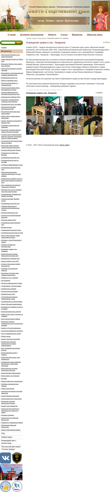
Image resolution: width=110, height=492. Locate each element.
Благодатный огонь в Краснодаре (11, 399)
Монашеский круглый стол (9, 78)
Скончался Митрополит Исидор (11, 150)
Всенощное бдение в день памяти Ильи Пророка (11, 65)
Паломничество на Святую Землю (11, 301)
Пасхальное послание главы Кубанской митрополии (10, 274)
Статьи (64, 35)
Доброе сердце (6, 336)
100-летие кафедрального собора (11, 283)
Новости (52, 35)
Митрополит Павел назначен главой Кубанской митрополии (10, 146)
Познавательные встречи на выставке (9, 161)
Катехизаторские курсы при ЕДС (11, 311)
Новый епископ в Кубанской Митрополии (9, 419)
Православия (6, 437)
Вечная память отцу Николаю (10, 376)
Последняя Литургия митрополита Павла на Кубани (11, 142)
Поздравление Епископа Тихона (11, 230)
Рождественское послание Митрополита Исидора (9, 369)
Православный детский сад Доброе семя (12, 60)
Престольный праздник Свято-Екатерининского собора (10, 89)
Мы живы (4, 378)
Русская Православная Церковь (42, 7)
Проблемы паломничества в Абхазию (10, 385)
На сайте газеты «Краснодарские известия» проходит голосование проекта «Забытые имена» (11, 136)
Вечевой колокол (6, 227)
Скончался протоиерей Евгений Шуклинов (11, 216)
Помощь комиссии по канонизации (11, 381)
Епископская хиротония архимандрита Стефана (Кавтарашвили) (8, 343)
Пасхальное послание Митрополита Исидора (8, 402)
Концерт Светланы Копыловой (10, 339)
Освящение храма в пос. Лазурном (9, 250)
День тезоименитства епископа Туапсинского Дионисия (10, 186)
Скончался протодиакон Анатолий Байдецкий (11, 392)
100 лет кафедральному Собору (11, 333)
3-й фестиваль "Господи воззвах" (11, 286)
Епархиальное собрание (8, 289)
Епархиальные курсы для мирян (11, 104)
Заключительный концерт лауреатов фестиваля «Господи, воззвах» (11, 174)
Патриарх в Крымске (7, 415)
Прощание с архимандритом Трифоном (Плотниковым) (10, 100)
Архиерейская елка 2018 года (10, 203)
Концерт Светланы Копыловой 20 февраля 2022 (11, 122)
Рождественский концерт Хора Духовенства (10, 358)
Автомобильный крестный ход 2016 (12, 233)
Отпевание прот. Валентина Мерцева (9, 154)
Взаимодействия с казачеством (8, 442)
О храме (12, 35)
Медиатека (77, 35)
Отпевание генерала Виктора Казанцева (10, 126)
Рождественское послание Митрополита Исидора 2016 (9, 255)
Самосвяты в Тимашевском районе (12, 422)
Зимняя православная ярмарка (10, 430)
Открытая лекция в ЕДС (8, 220)
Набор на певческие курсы (9, 80)
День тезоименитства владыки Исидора (10, 349)
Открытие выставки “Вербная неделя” (10, 200)
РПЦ (3, 433)
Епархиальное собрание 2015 (10, 258)
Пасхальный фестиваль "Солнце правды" (11, 448)
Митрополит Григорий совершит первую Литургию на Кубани (11, 131)
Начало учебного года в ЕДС (10, 261)
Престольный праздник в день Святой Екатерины (10, 56)
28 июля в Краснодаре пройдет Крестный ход (10, 265)
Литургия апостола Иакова (9, 291)
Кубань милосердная (7, 388)
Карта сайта (64, 145)
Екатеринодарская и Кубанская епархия (73, 7)
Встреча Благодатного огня (9, 213)
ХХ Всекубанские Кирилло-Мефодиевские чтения (9, 298)
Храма (3, 48)
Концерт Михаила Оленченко (10, 396)
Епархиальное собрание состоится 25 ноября (12, 308)
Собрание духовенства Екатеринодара (8, 245)
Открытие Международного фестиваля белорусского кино (10, 93)
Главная (28, 38)
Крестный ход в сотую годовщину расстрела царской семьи (11, 190)
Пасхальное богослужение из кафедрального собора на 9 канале (10, 410)
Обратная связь (95, 35)
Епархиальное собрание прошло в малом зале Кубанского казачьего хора (11, 180)
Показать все (97, 136)
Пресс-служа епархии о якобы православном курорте (10, 236)
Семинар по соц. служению (9, 278)
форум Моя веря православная (10, 373)
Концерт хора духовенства (9, 406)
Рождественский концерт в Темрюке (9, 354)
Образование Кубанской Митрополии (8, 426)
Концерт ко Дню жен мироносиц (11, 328)
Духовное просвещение (31, 35)
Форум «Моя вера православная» (11, 304)
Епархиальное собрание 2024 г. (11, 97)
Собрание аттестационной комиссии (9, 269)
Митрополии (6, 51)
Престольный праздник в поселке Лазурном (11, 69)
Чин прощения (5, 280)
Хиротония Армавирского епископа (12, 331)
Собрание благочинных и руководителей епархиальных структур (10, 208)
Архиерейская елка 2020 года (10, 157)
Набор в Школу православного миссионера (10, 117)
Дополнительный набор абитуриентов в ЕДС (8, 108)
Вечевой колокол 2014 (8, 294)
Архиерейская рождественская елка (10, 168)
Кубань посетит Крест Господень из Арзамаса (12, 315)
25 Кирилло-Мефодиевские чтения (12, 165)
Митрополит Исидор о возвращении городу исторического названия (12, 323)
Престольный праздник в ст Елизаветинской (9, 84)
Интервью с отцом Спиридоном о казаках (11, 241)
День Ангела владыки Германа (10, 319)
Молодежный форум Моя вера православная (10, 112)
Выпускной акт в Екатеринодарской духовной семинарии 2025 (12, 74)
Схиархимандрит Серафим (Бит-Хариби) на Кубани (11, 195)
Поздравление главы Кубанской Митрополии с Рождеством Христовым (11, 364)
